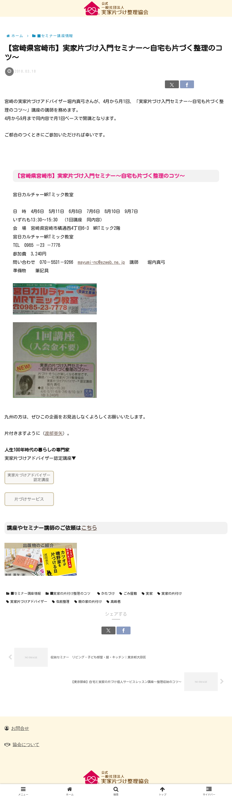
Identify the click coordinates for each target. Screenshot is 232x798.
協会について (26, 744)
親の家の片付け (88, 601)
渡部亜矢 (54, 433)
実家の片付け (169, 593)
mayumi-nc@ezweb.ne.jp (101, 262)
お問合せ (20, 728)
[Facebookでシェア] (187, 84)
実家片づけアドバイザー (26, 601)
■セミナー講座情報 (23, 593)
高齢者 (113, 601)
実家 (147, 593)
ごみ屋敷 (128, 593)
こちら (89, 528)
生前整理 (61, 601)
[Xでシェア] (172, 84)
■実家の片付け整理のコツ (68, 593)
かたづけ (106, 593)
